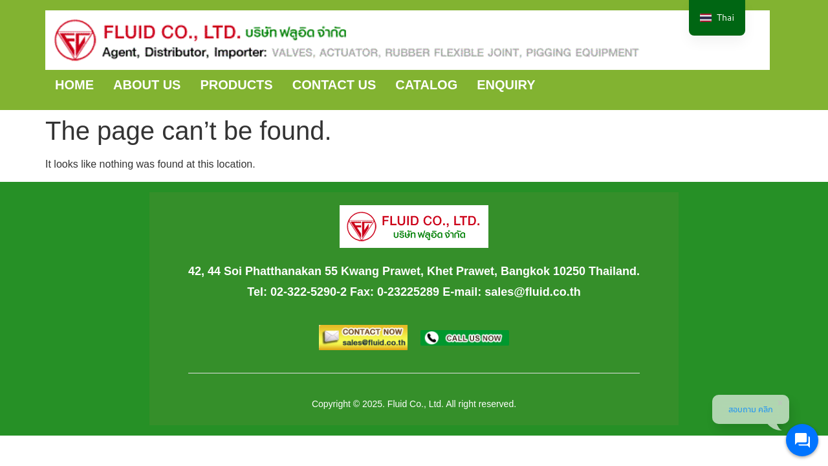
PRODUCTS (236, 85)
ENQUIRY (506, 85)
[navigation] (717, 18)
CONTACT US (334, 85)
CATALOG (426, 85)
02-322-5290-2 (308, 291)
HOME (74, 85)
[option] (717, 17)
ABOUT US (146, 85)
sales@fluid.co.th (533, 291)
